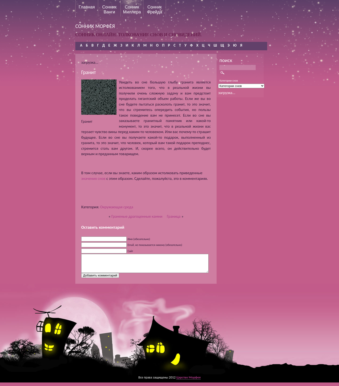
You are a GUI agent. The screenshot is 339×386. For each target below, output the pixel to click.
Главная (87, 7)
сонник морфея (95, 26)
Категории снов (228, 80)
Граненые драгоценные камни (136, 216)
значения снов (93, 178)
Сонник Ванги (109, 9)
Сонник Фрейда (154, 9)
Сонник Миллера (132, 9)
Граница (174, 216)
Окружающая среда (116, 207)
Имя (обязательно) (139, 239)
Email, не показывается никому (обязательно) (155, 245)
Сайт (130, 251)
